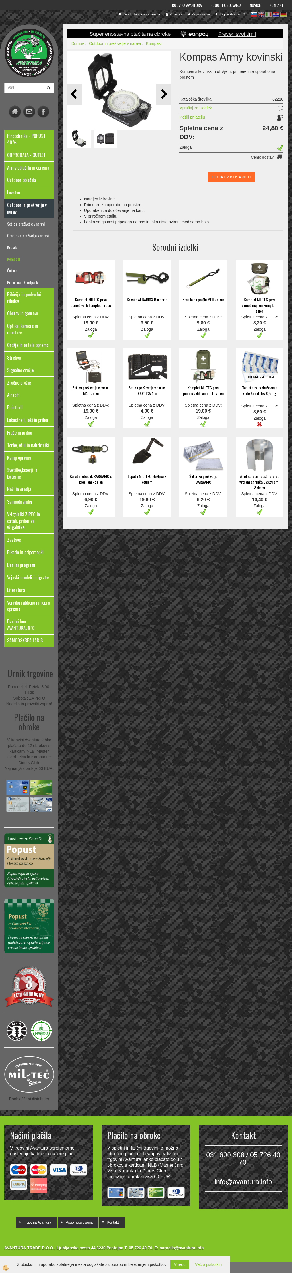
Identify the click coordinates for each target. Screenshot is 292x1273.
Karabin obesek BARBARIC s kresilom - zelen (91, 479)
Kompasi (13, 259)
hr (276, 14)
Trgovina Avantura (186, 5)
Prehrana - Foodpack (22, 282)
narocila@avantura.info (181, 1248)
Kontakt (276, 5)
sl (254, 14)
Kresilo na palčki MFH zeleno (203, 299)
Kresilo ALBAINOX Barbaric (147, 299)
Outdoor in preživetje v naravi (115, 43)
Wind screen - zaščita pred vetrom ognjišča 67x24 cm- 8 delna (259, 482)
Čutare (12, 271)
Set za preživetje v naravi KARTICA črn (147, 390)
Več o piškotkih (208, 1264)
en (261, 14)
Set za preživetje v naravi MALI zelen (90, 390)
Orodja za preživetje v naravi (28, 235)
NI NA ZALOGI (261, 377)
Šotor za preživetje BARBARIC (203, 479)
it (268, 14)
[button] (163, 94)
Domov (77, 43)
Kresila (12, 247)
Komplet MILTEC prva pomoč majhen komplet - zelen (259, 305)
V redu (180, 1264)
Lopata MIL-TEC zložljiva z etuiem (147, 479)
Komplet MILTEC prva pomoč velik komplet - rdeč (90, 302)
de (283, 14)
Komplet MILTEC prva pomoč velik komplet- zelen (203, 390)
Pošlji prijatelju (192, 117)
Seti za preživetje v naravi (26, 224)
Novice (255, 5)
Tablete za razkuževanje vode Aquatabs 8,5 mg (259, 390)
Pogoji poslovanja (225, 5)
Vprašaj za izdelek (195, 108)
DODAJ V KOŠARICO (231, 177)
